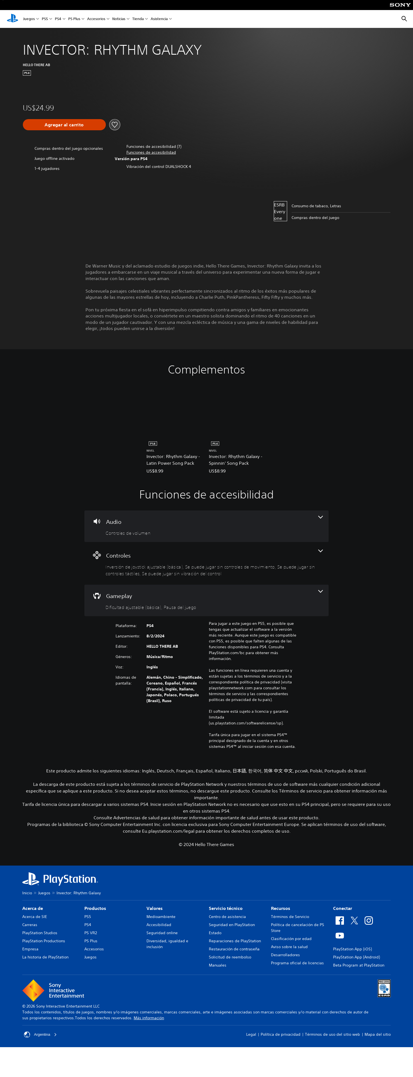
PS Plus (74, 19)
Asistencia (159, 19)
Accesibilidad (158, 924)
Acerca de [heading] (32, 908)
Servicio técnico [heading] (226, 908)
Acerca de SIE (34, 916)
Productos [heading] (95, 908)
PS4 (58, 19)
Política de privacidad (280, 1034)
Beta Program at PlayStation (358, 965)
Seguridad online (162, 932)
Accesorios (96, 19)
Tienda (138, 19)
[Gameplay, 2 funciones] (206, 600)
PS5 (45, 19)
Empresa (30, 948)
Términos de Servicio (290, 916)
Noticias (118, 19)
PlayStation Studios (39, 932)
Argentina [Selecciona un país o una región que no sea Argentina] (40, 1034)
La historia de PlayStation (45, 957)
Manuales (217, 965)
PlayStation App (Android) (356, 957)
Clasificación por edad (291, 938)
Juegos (29, 19)
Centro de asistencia (227, 916)
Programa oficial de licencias (297, 962)
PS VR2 (90, 932)
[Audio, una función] (206, 526)
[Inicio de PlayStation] (12, 18)
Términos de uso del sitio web (332, 1034)
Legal (251, 1034)
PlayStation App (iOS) (352, 948)
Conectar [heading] (342, 908)
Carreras (29, 924)
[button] (151, 152)
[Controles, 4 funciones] (206, 563)
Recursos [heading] (280, 908)
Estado (215, 932)
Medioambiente (160, 916)
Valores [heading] (154, 908)
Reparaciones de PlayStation (235, 940)
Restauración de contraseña (234, 948)
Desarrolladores (285, 954)
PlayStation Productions (43, 940)
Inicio (27, 892)
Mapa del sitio (378, 1034)
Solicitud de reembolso (230, 957)
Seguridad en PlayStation (232, 924)
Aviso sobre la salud (289, 946)
